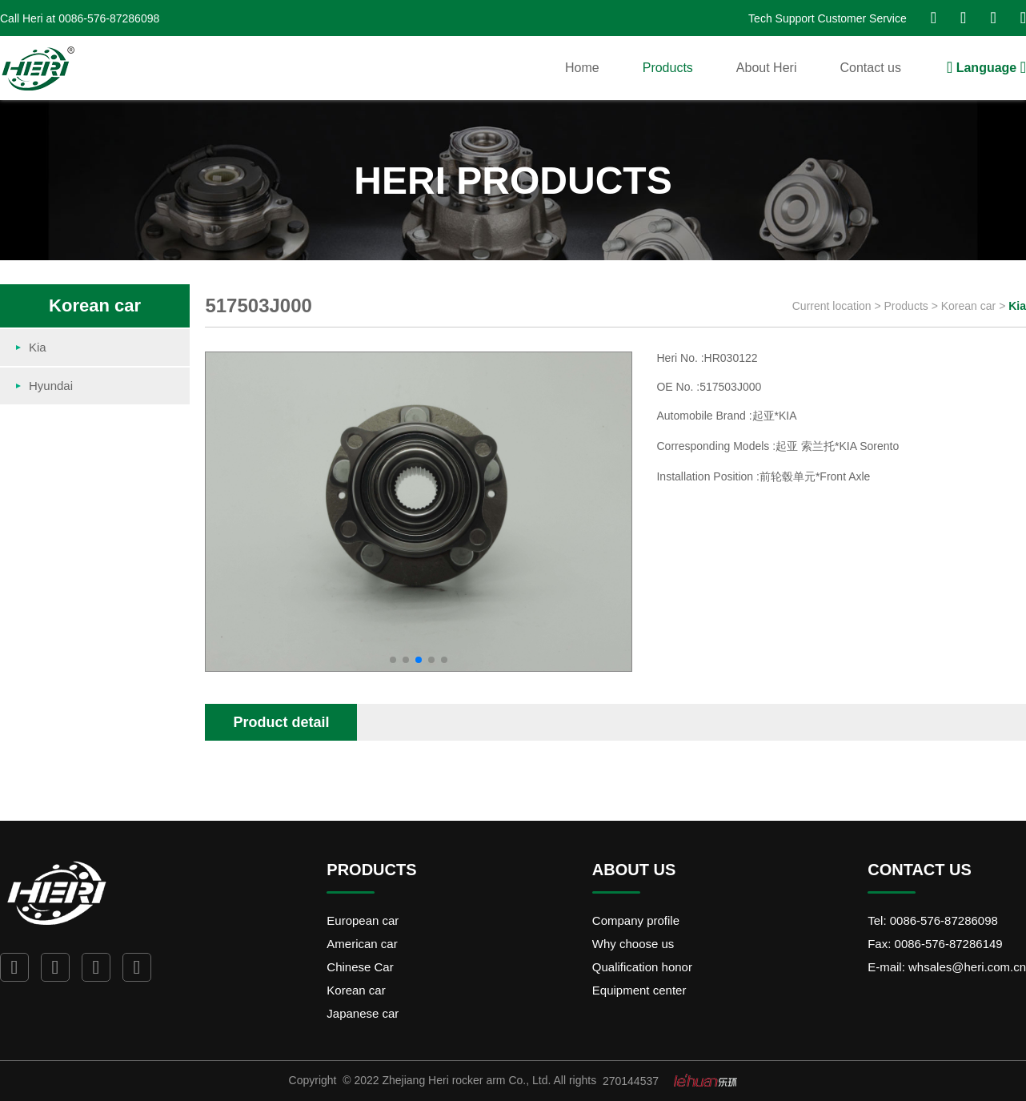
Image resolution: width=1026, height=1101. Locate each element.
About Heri (766, 67)
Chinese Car (360, 967)
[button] (393, 660)
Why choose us (633, 943)
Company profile (635, 920)
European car (363, 920)
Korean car (970, 305)
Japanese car (363, 1013)
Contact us (870, 67)
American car (362, 943)
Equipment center (639, 990)
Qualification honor (642, 967)
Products (668, 67)
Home (582, 67)
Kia (1017, 305)
